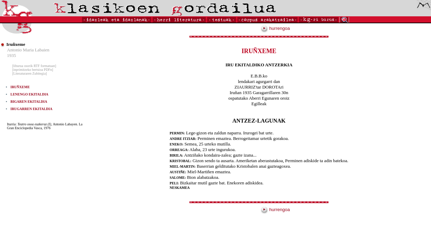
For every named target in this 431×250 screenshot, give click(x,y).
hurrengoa (275, 28)
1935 (11, 55)
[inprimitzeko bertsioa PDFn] (32, 70)
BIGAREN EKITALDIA (28, 101)
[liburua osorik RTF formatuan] (34, 66)
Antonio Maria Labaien (28, 49)
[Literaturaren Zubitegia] (29, 73)
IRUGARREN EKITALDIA (31, 109)
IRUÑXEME (20, 87)
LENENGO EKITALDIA (29, 94)
